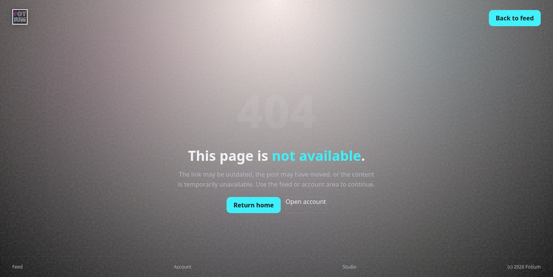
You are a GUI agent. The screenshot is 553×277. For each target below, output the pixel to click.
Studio (349, 267)
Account (183, 267)
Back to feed (515, 18)
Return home (253, 205)
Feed (17, 267)
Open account (306, 201)
